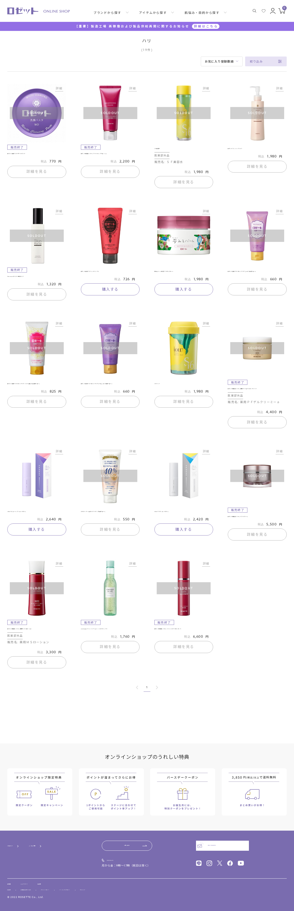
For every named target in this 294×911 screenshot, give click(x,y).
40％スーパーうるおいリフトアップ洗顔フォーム (110, 530)
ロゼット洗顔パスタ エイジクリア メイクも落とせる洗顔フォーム (34, 394)
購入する (110, 296)
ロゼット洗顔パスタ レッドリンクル (110, 276)
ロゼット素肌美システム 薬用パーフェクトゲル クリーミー (257, 399)
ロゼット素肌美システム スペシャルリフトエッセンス (183, 655)
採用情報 (69, 880)
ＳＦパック (163, 392)
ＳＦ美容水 (163, 150)
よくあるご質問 (55, 839)
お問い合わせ (127, 839)
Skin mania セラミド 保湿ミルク (34, 281)
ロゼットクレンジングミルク (251, 150)
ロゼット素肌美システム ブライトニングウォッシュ (110, 157)
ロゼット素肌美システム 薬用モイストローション (36, 655)
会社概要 (13, 880)
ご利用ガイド (17, 839)
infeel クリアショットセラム (177, 528)
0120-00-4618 (119, 855)
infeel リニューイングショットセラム (36, 530)
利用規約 (12, 888)
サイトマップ (163, 888)
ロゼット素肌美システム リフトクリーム (257, 535)
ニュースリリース (42, 880)
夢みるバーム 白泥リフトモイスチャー (183, 278)
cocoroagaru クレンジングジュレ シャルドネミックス (109, 655)
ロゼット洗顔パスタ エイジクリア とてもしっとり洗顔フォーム (108, 394)
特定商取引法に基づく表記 (45, 888)
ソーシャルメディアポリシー (127, 888)
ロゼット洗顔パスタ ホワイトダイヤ (36, 155)
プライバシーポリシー (86, 888)
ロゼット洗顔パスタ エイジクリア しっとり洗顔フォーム (255, 278)
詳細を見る (36, 175)
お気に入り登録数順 (219, 61)
